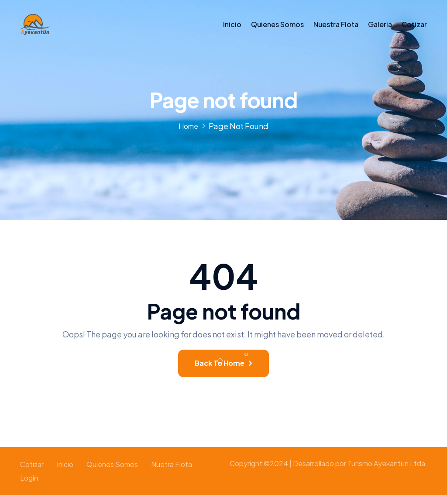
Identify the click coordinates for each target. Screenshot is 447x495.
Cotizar (414, 24)
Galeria (380, 24)
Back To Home (223, 363)
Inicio (232, 24)
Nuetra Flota (171, 464)
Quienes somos (277, 24)
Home (188, 126)
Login (29, 477)
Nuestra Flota (335, 24)
